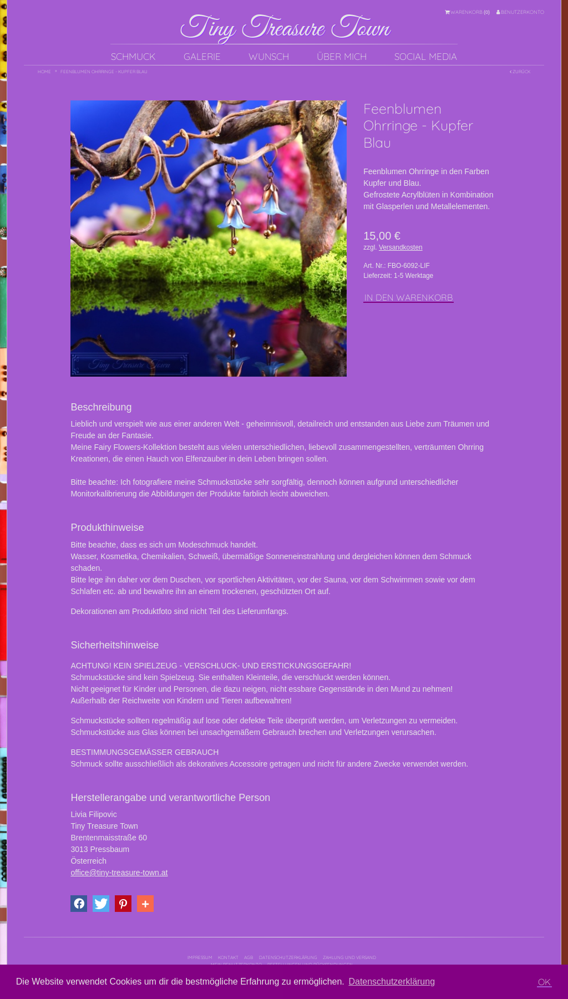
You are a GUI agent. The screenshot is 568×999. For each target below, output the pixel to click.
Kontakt (228, 957)
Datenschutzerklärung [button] (391, 981)
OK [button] (544, 981)
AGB (248, 957)
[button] (78, 903)
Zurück (520, 71)
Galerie (202, 56)
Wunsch (268, 56)
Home (44, 71)
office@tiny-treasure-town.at (119, 872)
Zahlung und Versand (349, 957)
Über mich (342, 56)
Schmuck (133, 56)
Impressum (199, 957)
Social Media (425, 56)
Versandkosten (401, 247)
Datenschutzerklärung (288, 957)
